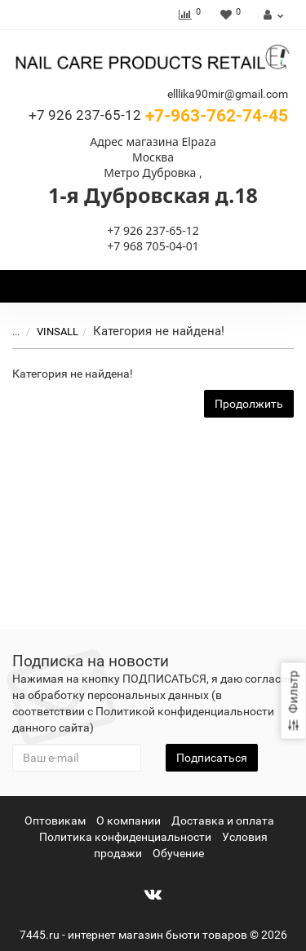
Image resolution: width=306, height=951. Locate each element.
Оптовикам (55, 820)
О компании (128, 820)
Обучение (178, 853)
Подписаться (211, 757)
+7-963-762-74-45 (158, 116)
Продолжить (249, 403)
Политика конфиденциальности (125, 836)
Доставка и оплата (222, 820)
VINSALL (57, 331)
